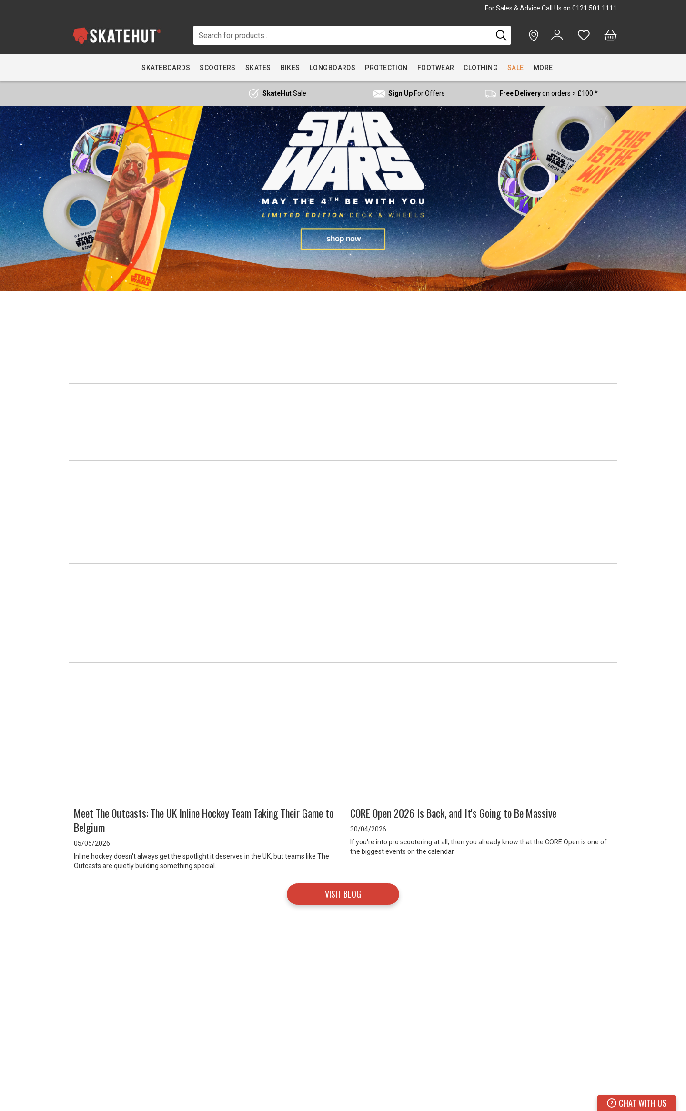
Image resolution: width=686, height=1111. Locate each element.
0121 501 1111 (594, 8)
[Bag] (610, 35)
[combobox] (342, 35)
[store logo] (116, 35)
